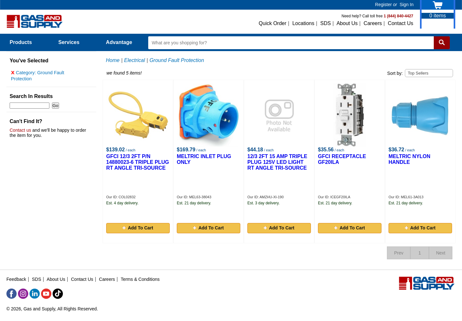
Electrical (134, 60)
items (437, 15)
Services (72, 42)
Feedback (16, 279)
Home (113, 60)
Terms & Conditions (140, 279)
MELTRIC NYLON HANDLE (409, 159)
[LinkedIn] (35, 294)
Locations (303, 23)
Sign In (406, 4)
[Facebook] (11, 294)
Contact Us (400, 23)
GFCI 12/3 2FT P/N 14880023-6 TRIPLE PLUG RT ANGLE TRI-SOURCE (137, 162)
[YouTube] (46, 294)
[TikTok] (58, 294)
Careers (373, 23)
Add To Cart (138, 227)
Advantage (119, 42)
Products (24, 42)
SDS (325, 23)
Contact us (20, 131)
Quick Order (272, 23)
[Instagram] (23, 294)
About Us (347, 23)
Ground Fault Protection (177, 60)
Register (383, 4)
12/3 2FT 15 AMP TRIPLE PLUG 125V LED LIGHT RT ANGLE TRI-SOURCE (277, 162)
